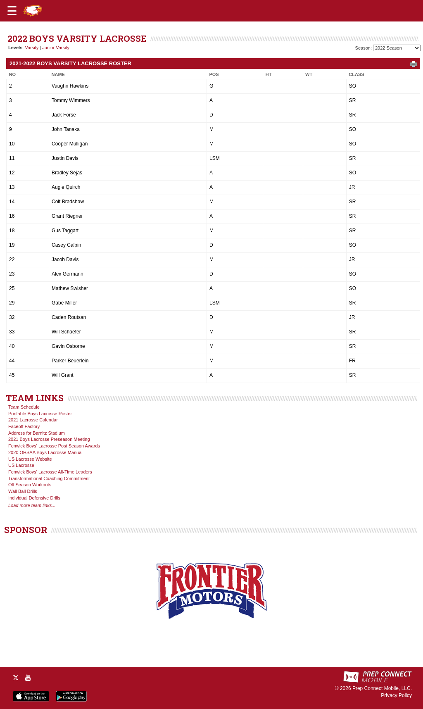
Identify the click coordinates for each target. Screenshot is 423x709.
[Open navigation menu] (12, 11)
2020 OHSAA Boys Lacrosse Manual (45, 452)
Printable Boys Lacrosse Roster (40, 413)
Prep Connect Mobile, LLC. (382, 688)
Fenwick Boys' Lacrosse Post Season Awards (54, 445)
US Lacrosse (21, 465)
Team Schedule (24, 406)
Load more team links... (31, 505)
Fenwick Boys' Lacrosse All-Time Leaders (50, 471)
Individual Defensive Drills (34, 497)
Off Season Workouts (29, 484)
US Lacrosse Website (30, 459)
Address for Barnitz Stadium (36, 433)
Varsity (31, 47)
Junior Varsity (55, 47)
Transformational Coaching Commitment (49, 478)
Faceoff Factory (24, 426)
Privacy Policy (396, 695)
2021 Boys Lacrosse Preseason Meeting (49, 439)
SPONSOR (25, 529)
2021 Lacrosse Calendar (33, 419)
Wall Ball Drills (22, 491)
